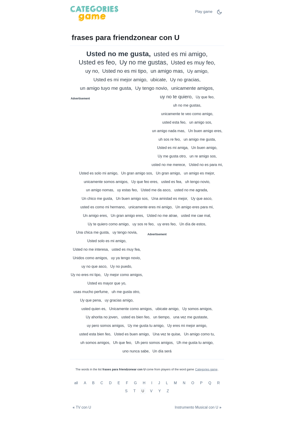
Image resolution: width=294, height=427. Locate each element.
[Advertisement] (109, 131)
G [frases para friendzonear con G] (135, 383)
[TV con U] (81, 407)
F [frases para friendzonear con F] (127, 383)
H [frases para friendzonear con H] (144, 383)
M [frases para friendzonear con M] (175, 383)
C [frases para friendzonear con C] (101, 383)
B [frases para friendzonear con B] (93, 383)
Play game (203, 12)
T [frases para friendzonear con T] (134, 391)
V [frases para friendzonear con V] (151, 391)
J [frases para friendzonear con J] (159, 383)
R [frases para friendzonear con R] (218, 383)
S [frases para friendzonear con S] (126, 391)
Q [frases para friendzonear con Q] (209, 383)
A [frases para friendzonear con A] (85, 383)
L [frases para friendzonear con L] (167, 383)
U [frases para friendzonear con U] (142, 391)
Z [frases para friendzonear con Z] (168, 391)
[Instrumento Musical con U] (198, 407)
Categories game (206, 369)
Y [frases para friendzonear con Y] (159, 391)
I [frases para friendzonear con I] (151, 383)
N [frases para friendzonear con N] (184, 383)
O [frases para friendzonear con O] (192, 383)
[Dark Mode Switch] (219, 13)
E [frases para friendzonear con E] (119, 383)
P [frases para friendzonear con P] (201, 383)
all (76, 383)
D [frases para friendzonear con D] (110, 383)
